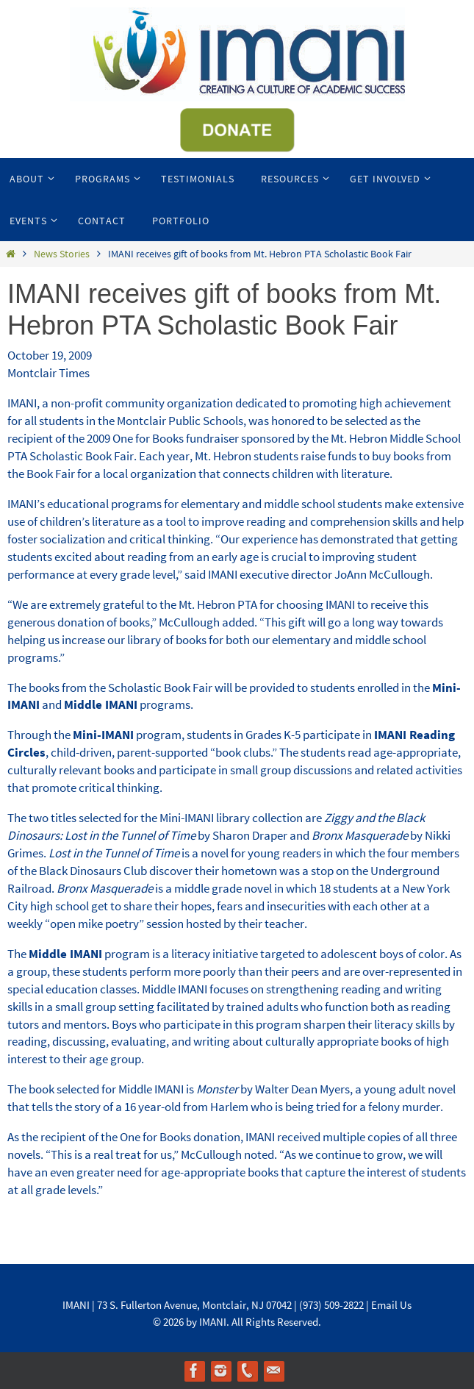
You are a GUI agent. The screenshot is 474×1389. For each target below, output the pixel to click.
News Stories (62, 254)
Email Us (391, 1305)
